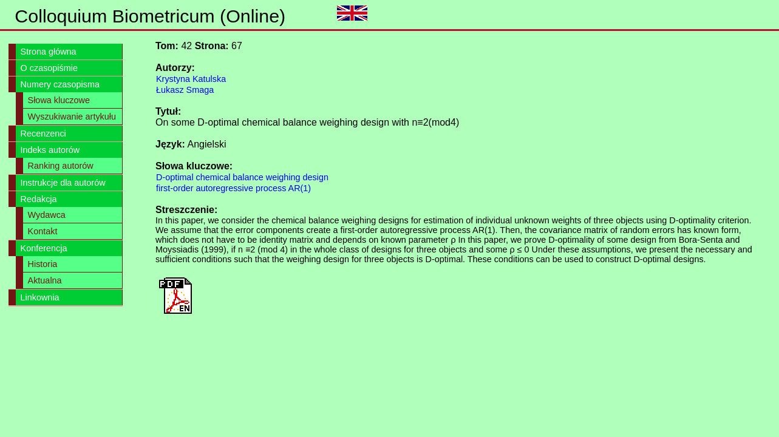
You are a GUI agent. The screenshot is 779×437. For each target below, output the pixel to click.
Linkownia (40, 297)
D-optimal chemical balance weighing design (242, 177)
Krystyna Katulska (191, 79)
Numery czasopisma (60, 84)
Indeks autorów (50, 150)
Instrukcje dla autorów (63, 183)
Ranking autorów (61, 166)
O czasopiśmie (49, 68)
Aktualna (45, 280)
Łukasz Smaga (185, 90)
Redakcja (39, 199)
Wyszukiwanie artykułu (72, 116)
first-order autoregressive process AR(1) (233, 188)
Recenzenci (43, 133)
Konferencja (44, 248)
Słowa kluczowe (59, 100)
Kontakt (43, 231)
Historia (43, 264)
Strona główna (49, 51)
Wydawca (47, 215)
